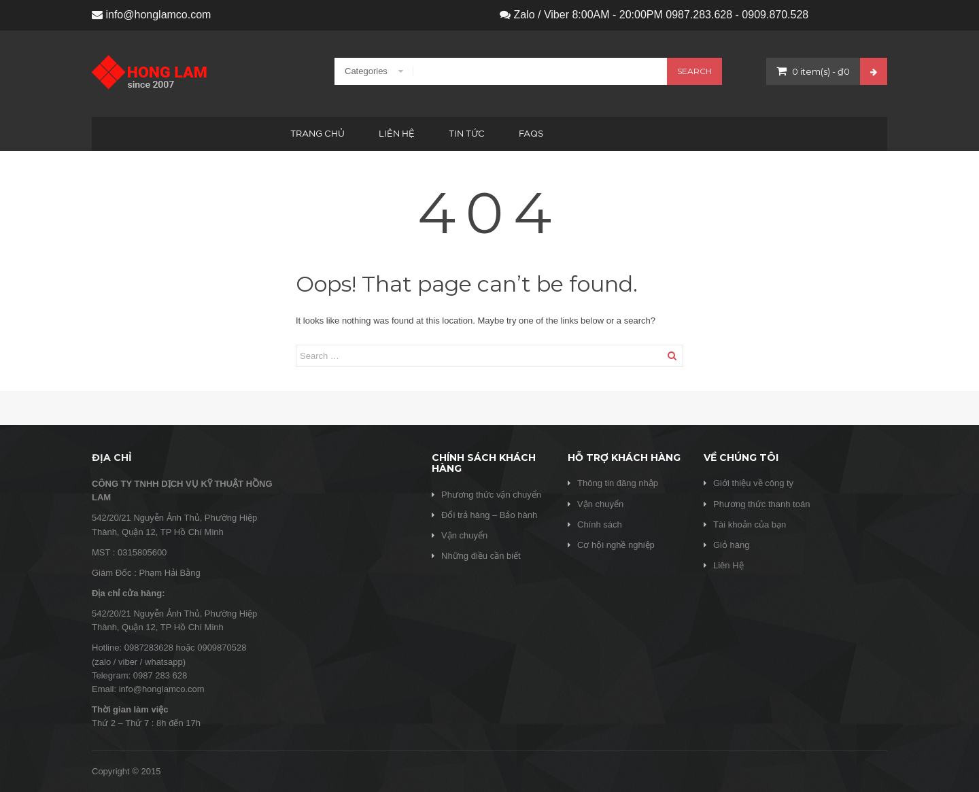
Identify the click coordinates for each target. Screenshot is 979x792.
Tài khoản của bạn (749, 524)
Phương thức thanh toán (761, 504)
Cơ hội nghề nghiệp (616, 545)
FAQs (531, 133)
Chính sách (599, 524)
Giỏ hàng (731, 545)
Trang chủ (317, 133)
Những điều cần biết (481, 556)
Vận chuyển (464, 535)
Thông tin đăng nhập (617, 483)
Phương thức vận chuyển (491, 494)
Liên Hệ (728, 565)
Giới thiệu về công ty (753, 483)
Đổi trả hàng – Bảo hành (489, 515)
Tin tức (467, 133)
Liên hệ (397, 133)
